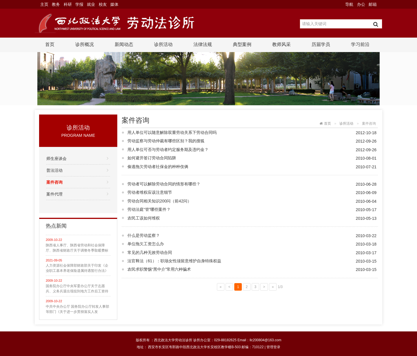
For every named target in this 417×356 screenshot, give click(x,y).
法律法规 (202, 44)
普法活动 (54, 170)
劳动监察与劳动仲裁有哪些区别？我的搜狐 (165, 141)
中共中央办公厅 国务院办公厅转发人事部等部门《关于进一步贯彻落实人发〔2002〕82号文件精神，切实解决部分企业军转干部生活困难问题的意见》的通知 (77, 309)
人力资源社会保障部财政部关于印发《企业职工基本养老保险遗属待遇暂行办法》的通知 (77, 268)
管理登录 (273, 347)
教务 (56, 4)
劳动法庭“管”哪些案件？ (149, 209)
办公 (361, 4)
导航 (349, 4)
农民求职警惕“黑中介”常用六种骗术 (159, 269)
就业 (91, 4)
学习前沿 (360, 44)
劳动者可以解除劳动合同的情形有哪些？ (163, 184)
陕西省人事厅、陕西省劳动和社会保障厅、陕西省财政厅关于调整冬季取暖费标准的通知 (77, 248)
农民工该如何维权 (143, 218)
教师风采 (281, 44)
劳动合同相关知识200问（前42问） (159, 201)
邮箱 (373, 4)
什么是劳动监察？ (143, 235)
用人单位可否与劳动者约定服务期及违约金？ (168, 149)
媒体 (114, 4)
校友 (103, 4)
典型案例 (242, 44)
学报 (79, 4)
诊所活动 (163, 44)
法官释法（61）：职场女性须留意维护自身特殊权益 (174, 261)
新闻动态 (124, 44)
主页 (44, 4)
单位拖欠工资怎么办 (145, 243)
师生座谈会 (56, 158)
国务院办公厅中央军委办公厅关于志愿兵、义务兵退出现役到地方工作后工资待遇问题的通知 (77, 289)
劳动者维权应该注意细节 (149, 192)
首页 (49, 44)
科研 (68, 4)
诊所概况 (84, 44)
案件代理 (54, 194)
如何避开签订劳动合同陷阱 (151, 158)
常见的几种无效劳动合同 (149, 252)
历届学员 (321, 44)
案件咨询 (54, 182)
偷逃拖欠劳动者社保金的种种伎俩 (157, 166)
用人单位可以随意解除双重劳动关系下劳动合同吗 (172, 132)
